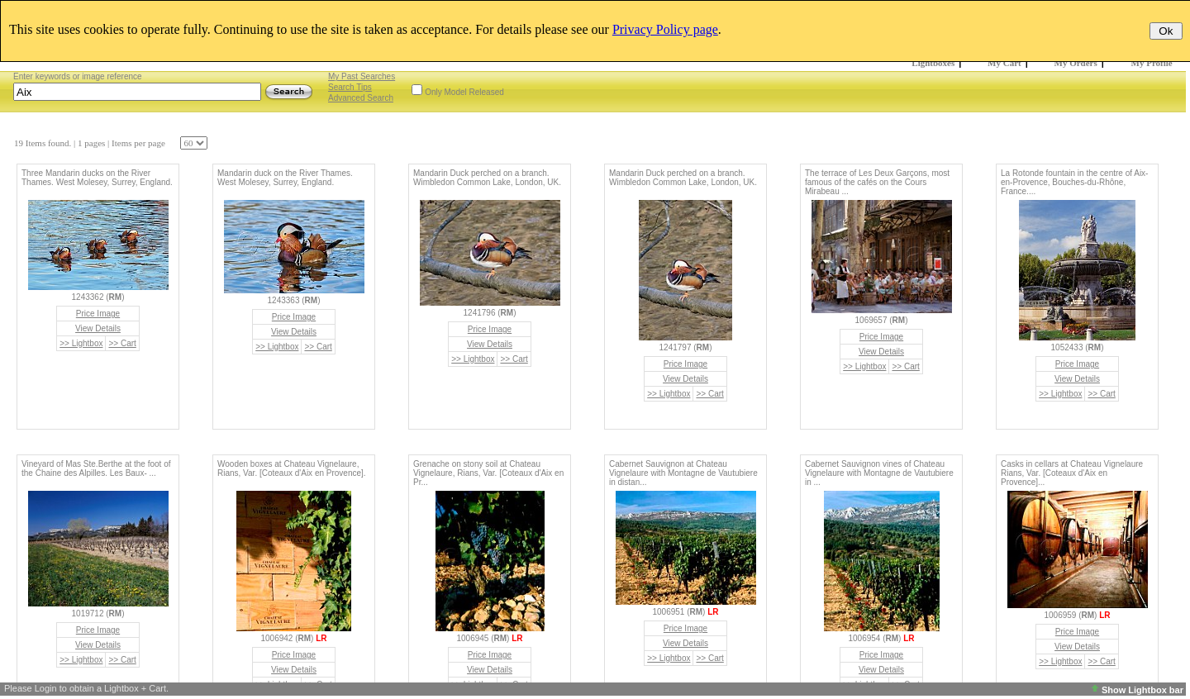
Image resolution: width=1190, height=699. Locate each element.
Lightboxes (933, 63)
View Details (98, 328)
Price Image (98, 313)
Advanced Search (360, 97)
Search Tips (350, 87)
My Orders (1075, 63)
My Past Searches (361, 76)
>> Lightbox (81, 343)
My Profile (1152, 63)
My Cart (1004, 63)
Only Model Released (464, 92)
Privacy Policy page (665, 29)
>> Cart (122, 343)
